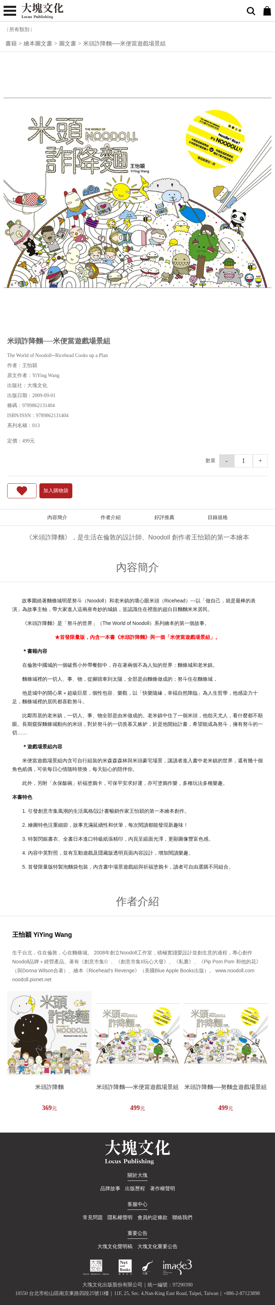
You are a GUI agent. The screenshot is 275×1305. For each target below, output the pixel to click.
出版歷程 (135, 1188)
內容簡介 (57, 517)
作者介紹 (111, 517)
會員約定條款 (153, 1217)
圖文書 (67, 43)
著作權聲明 (162, 1188)
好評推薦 (164, 517)
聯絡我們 (182, 1217)
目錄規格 (218, 517)
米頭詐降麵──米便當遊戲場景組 (137, 1087)
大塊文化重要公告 (158, 1246)
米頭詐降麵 (49, 1087)
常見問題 (93, 1217)
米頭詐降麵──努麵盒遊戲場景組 (225, 1087)
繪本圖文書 (38, 43)
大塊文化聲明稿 (114, 1246)
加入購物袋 (55, 490)
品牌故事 (110, 1188)
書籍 (11, 43)
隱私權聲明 (119, 1217)
